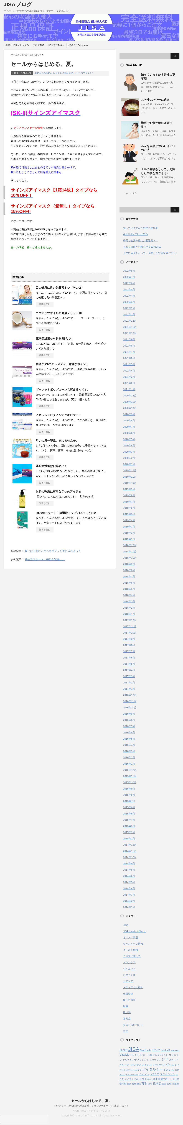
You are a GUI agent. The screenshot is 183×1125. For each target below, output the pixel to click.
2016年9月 (129, 713)
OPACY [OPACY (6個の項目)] (156, 1050)
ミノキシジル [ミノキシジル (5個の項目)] (131, 1079)
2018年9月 (129, 564)
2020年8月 (129, 420)
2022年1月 (129, 314)
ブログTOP (38, 45)
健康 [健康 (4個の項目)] (155, 1079)
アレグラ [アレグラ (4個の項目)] (134, 1055)
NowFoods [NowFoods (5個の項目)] (145, 1050)
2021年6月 (129, 358)
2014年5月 (129, 882)
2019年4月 (129, 520)
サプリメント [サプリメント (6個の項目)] (141, 1060)
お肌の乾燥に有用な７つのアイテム (58, 491)
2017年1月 (129, 688)
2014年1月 (129, 907)
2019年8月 (129, 495)
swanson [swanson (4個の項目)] (175, 1050)
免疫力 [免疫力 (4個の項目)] (176, 1079)
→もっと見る (130, 193)
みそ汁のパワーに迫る (155, 99)
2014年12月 (129, 844)
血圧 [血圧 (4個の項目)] (164, 1084)
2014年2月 (129, 901)
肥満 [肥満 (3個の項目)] (139, 1084)
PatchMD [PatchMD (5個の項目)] (165, 1050)
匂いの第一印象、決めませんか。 (57, 440)
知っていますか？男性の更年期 (140, 228)
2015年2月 (129, 832)
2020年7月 (129, 426)
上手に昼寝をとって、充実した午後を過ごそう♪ (150, 253)
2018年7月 (129, 576)
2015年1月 (129, 838)
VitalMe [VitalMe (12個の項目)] (124, 1054)
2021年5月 (129, 364)
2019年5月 (129, 514)
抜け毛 (127, 1012)
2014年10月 (129, 857)
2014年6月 (129, 876)
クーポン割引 (130, 950)
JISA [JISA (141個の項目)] (133, 1049)
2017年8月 (129, 645)
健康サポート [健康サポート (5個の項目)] (165, 1079)
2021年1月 (129, 389)
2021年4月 (129, 370)
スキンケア (129, 962)
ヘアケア (128, 981)
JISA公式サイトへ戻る (17, 45)
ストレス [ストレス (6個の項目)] (147, 1064)
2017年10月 (129, 632)
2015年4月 (129, 819)
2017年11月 (129, 626)
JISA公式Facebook (78, 45)
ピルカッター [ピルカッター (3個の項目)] (132, 1074)
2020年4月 (129, 445)
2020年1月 (129, 464)
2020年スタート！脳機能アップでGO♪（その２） (67, 512)
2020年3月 (129, 451)
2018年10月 (129, 557)
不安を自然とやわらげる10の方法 (142, 246)
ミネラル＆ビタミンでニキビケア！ (58, 415)
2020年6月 (129, 433)
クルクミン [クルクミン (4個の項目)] (128, 1060)
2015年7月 (129, 801)
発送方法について (133, 1024)
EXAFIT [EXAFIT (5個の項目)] (124, 1050)
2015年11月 (129, 776)
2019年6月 (129, 507)
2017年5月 (129, 663)
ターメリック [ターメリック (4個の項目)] (158, 1065)
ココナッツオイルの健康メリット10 (59, 313)
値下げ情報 (129, 999)
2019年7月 (129, 501)
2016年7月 (129, 726)
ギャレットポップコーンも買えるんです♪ (62, 389)
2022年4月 (129, 295)
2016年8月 (129, 720)
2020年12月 (129, 395)
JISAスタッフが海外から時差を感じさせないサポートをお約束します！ (91, 1105)
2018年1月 (129, 614)
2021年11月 (129, 327)
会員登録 (128, 993)
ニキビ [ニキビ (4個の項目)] (138, 1069)
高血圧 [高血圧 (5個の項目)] (175, 1083)
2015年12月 (129, 769)
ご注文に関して (132, 956)
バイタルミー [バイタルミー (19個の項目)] (152, 1069)
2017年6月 (129, 657)
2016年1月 (129, 763)
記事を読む (44, 304)
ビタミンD (129, 974)
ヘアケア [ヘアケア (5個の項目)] (154, 1074)
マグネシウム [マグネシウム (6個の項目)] (167, 1074)
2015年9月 (129, 788)
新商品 (127, 1018)
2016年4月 (129, 745)
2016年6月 (129, 732)
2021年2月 (129, 383)
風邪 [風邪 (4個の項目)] (169, 1084)
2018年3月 (129, 601)
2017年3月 (129, 676)
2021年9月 (129, 339)
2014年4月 (129, 888)
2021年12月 (129, 320)
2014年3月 (129, 894)
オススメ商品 (61, 73)
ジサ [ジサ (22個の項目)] (164, 1059)
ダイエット (129, 968)
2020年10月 (129, 408)
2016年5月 (129, 738)
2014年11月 (129, 851)
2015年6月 (129, 807)
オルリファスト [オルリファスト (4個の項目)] (160, 1055)
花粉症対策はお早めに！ (51, 466)
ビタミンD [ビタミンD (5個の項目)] (168, 1069)
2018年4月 (129, 595)
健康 (125, 1006)
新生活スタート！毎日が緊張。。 (45, 559)
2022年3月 (129, 302)
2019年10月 (129, 482)
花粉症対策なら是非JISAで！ (54, 338)
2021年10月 (129, 333)
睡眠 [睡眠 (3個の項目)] (129, 1084)
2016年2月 (129, 757)
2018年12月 (129, 545)
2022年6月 (129, 283)
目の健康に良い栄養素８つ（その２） (60, 287)
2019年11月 (129, 476)
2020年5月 (129, 439)
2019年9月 (129, 489)
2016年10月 (129, 707)
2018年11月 (129, 551)
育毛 (125, 1031)
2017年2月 (129, 682)
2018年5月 (129, 589)
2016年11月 (129, 701)
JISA (71, 73)
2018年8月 (129, 570)
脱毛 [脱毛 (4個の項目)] (150, 1084)
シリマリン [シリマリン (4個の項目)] (155, 1060)
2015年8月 (129, 794)
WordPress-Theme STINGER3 (91, 1110)
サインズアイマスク (84, 73)
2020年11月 (129, 401)
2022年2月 (129, 308)
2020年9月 (129, 414)
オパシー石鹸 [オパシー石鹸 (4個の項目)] (145, 1055)
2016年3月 (129, 751)
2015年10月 (129, 782)
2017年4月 (129, 670)
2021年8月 (129, 345)
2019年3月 (129, 526)
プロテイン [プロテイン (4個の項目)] (144, 1074)
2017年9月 (129, 638)
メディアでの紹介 (133, 987)
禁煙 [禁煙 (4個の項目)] (134, 1084)
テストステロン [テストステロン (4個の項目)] (127, 1069)
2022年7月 (129, 277)
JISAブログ (18, 4)
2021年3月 (129, 376)
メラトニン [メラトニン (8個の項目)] (145, 1078)
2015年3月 (129, 826)
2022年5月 (129, 289)
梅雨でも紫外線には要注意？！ (140, 240)
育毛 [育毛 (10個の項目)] (144, 1083)
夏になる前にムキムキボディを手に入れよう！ (53, 550)
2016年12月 (129, 695)
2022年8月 (129, 270)
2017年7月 (129, 651)
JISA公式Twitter (56, 45)
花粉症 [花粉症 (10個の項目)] (157, 1083)
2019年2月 (129, 532)
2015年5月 (129, 813)
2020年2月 (129, 458)
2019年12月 (129, 470)
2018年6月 (129, 582)
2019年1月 (129, 539)
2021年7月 (129, 351)
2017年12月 (129, 620)
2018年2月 (129, 607)
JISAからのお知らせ (44, 73)
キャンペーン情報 (133, 943)
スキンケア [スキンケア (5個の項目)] (135, 1064)
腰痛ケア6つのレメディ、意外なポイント (62, 364)
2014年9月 (129, 863)
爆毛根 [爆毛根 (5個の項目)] (123, 1083)
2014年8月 (129, 869)
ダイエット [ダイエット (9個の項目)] (172, 1064)
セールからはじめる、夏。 (91, 1101)
